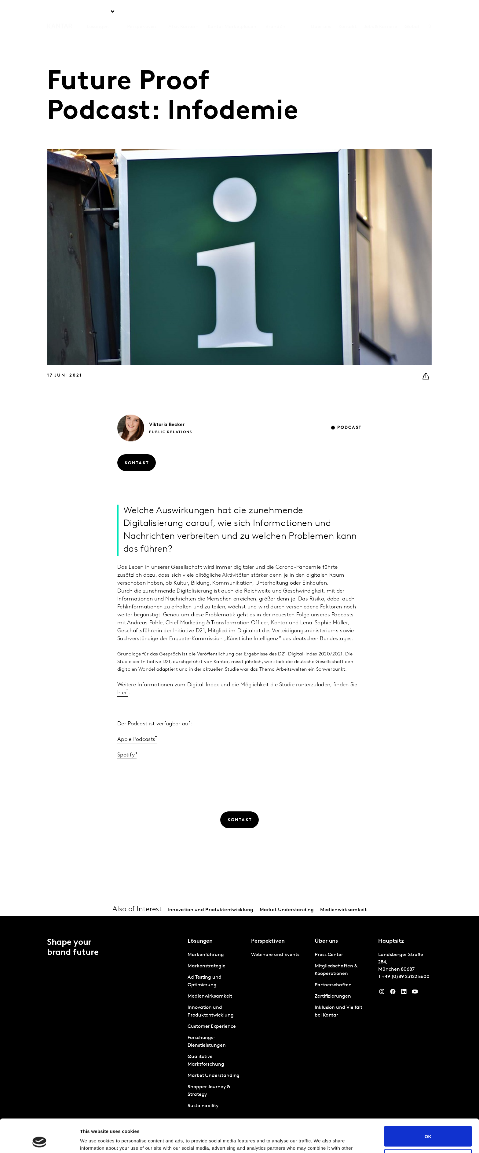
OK (428, 1105)
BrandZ (273, 11)
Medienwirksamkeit (343, 910)
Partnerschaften (333, 985)
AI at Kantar (182, 11)
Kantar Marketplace (230, 11)
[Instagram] (382, 993)
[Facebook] (393, 993)
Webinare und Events (275, 954)
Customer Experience (212, 1026)
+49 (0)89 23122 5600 (406, 976)
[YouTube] (415, 993)
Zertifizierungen (333, 996)
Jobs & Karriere (380, 11)
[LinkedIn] (404, 993)
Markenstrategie (206, 966)
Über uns (321, 11)
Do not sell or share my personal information (428, 1128)
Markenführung (206, 954)
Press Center (329, 954)
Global (411, 11)
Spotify (126, 768)
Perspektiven (141, 11)
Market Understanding (287, 910)
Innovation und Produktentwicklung (211, 910)
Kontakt (347, 11)
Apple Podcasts (136, 753)
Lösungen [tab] (98, 11)
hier (121, 706)
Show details (94, 1141)
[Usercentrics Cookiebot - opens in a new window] (39, 1141)
